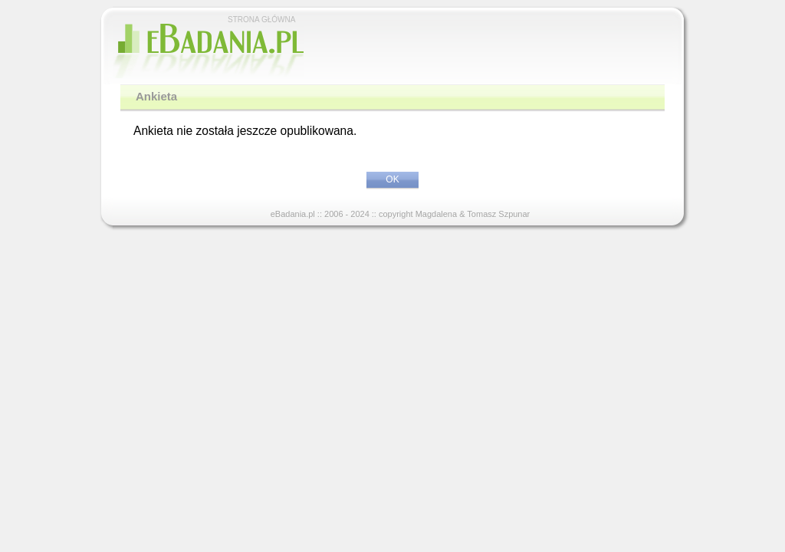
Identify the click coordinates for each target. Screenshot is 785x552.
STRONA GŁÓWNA (261, 19)
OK (392, 179)
